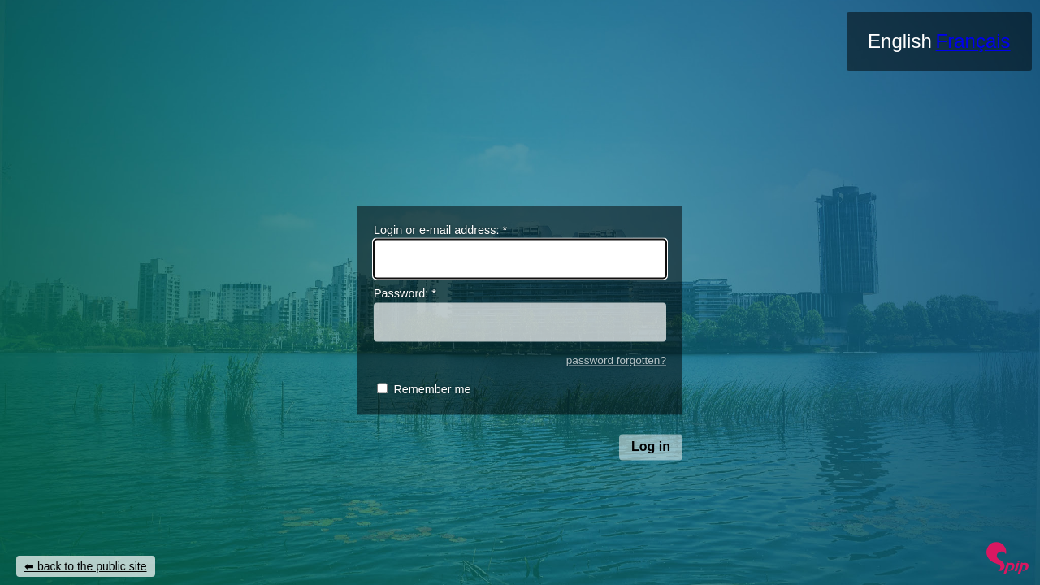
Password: (405, 294)
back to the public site (92, 566)
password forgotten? (616, 360)
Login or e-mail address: (440, 229)
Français (973, 41)
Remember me (431, 390)
